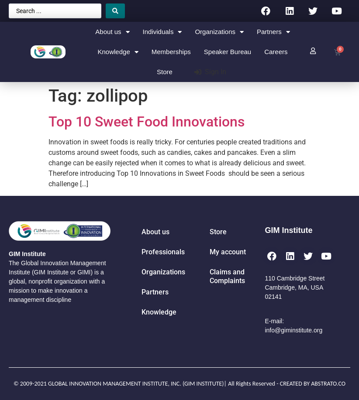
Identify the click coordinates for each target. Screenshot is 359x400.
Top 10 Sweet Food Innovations (146, 121)
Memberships (171, 51)
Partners (273, 32)
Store (165, 71)
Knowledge (118, 52)
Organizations (219, 32)
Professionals (163, 252)
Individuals (162, 32)
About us (112, 32)
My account (228, 252)
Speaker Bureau (227, 51)
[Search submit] (115, 10)
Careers (275, 51)
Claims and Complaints (227, 276)
